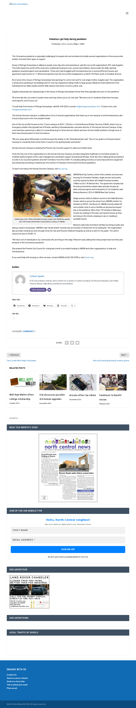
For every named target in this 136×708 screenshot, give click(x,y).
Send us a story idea (16, 681)
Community (28, 331)
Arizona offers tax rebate (82, 395)
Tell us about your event (17, 685)
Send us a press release (17, 678)
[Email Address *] (68, 539)
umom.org (89, 257)
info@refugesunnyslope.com (88, 106)
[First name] (68, 530)
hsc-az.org (62, 169)
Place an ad (12, 688)
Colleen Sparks (67, 44)
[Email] (49, 290)
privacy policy (72, 557)
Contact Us (12, 675)
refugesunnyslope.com (21, 109)
